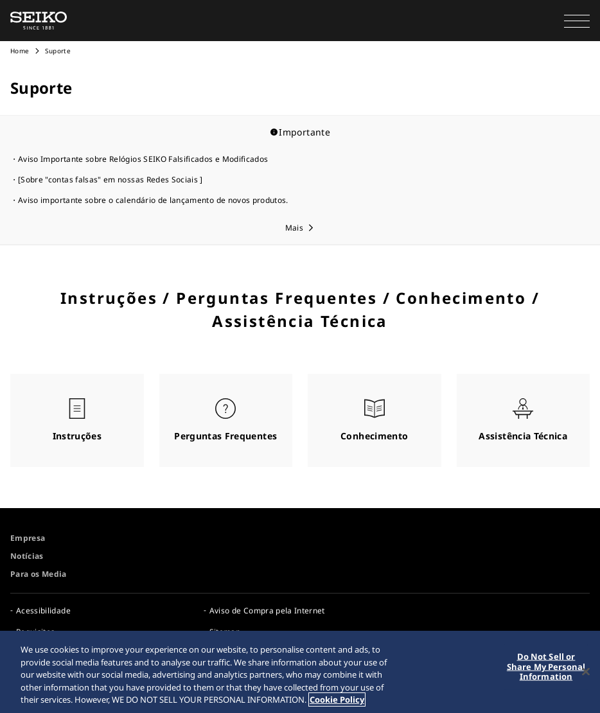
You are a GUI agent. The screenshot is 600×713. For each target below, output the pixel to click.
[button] (577, 20)
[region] (300, 672)
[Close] (586, 672)
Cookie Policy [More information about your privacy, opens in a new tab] (337, 699)
